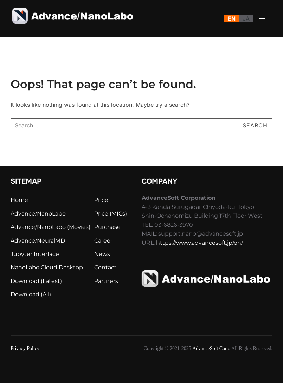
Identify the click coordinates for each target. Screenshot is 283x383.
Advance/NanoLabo (38, 213)
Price (101, 200)
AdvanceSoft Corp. (211, 348)
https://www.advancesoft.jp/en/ (199, 242)
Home (19, 200)
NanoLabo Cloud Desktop (47, 267)
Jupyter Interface (35, 254)
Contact (105, 267)
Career (103, 240)
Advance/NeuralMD (38, 240)
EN (232, 18)
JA (246, 18)
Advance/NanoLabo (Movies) (50, 227)
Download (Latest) (36, 281)
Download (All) (31, 294)
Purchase (107, 227)
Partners (106, 281)
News (102, 254)
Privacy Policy (25, 348)
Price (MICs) (110, 213)
